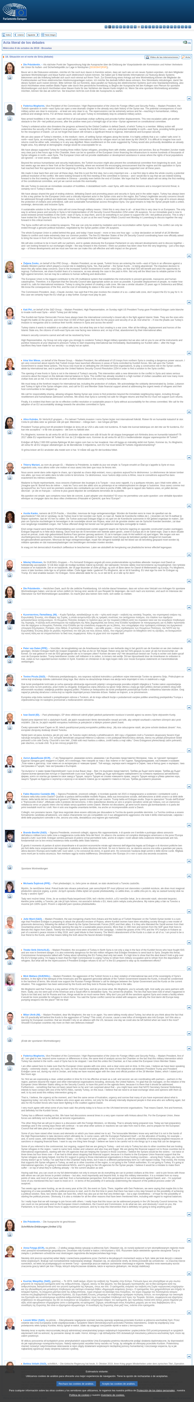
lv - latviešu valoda (149, 26)
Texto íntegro (50, 35)
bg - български (106, 26)
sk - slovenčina (178, 26)
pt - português (171, 26)
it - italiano (146, 26)
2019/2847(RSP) (98, 67)
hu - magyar (157, 26)
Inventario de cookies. (113, 1395)
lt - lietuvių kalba (153, 26)
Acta (187, 57)
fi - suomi (186, 26)
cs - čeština (113, 26)
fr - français (135, 26)
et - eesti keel (124, 26)
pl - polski (167, 26)
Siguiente (31, 35)
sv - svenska (189, 26)
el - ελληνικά (127, 26)
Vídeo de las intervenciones (164, 57)
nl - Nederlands (164, 26)
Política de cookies (79, 1395)
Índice (8, 35)
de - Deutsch (120, 26)
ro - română (175, 26)
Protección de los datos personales (156, 1390)
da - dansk (117, 26)
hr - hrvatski (142, 26)
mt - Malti (160, 26)
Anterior (20, 35)
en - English (131, 26)
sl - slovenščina (182, 26)
